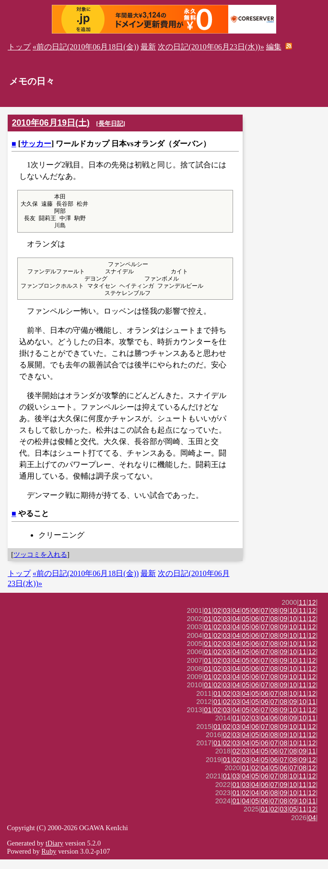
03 (227, 620)
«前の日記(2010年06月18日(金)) (86, 47)
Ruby (48, 861)
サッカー (36, 144)
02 (217, 620)
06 (255, 620)
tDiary (54, 853)
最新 (148, 47)
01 (207, 620)
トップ (19, 47)
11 (302, 612)
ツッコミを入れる (40, 564)
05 (245, 620)
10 (293, 620)
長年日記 (110, 123)
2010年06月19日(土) (51, 123)
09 (283, 620)
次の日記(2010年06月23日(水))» (211, 47)
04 (236, 620)
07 (265, 620)
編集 (273, 47)
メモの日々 (32, 81)
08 (274, 620)
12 (312, 612)
